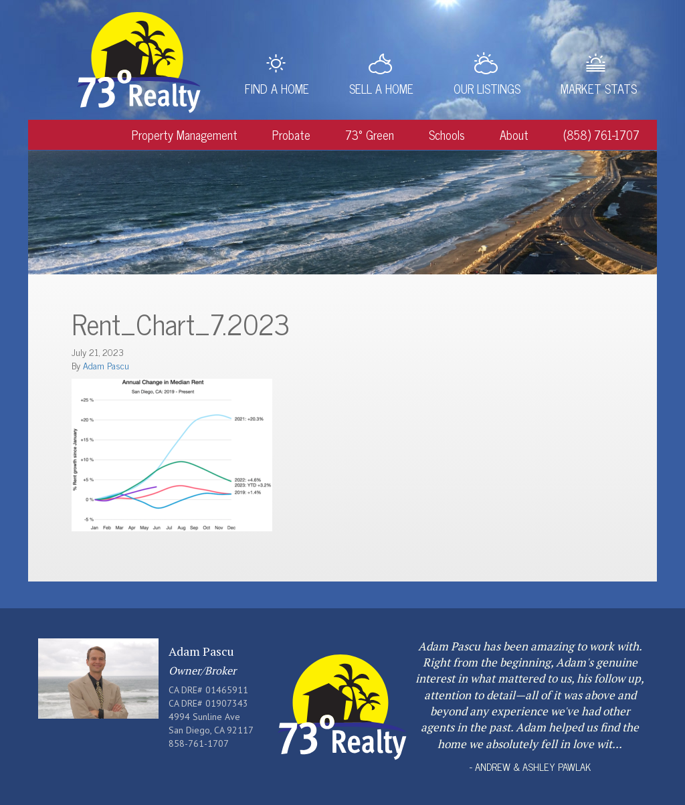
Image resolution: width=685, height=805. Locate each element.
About (514, 134)
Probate (291, 134)
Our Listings (487, 88)
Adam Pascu (106, 365)
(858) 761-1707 (601, 134)
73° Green (369, 134)
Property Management (184, 134)
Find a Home (277, 88)
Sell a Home (381, 88)
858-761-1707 (199, 743)
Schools (447, 134)
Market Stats (599, 88)
